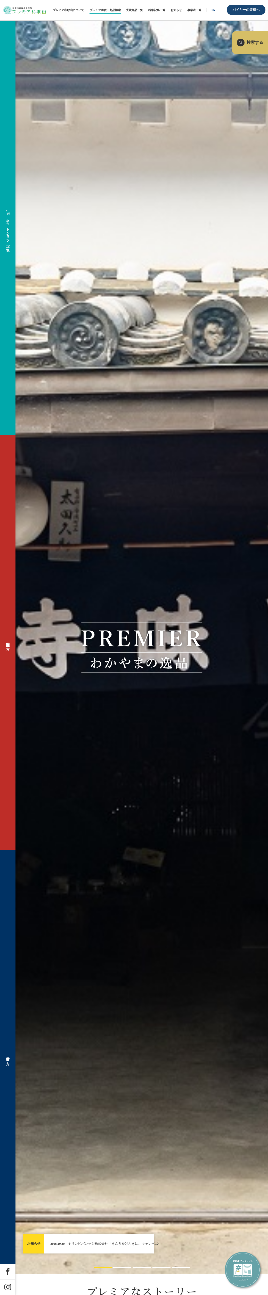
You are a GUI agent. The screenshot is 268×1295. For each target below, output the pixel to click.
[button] (103, 1267)
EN (213, 10)
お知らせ (33, 1243)
